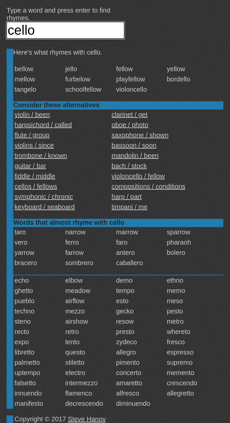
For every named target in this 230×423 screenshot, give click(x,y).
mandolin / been (135, 155)
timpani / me (130, 207)
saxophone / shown (140, 135)
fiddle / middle (35, 176)
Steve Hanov (87, 419)
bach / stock (129, 165)
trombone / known (41, 155)
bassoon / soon (134, 145)
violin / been (32, 114)
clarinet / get (130, 114)
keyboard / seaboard (45, 207)
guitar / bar (30, 165)
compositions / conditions (148, 186)
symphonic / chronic (44, 196)
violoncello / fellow (138, 176)
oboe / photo (130, 124)
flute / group (32, 135)
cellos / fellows (36, 186)
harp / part (127, 196)
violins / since (34, 145)
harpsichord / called (43, 124)
